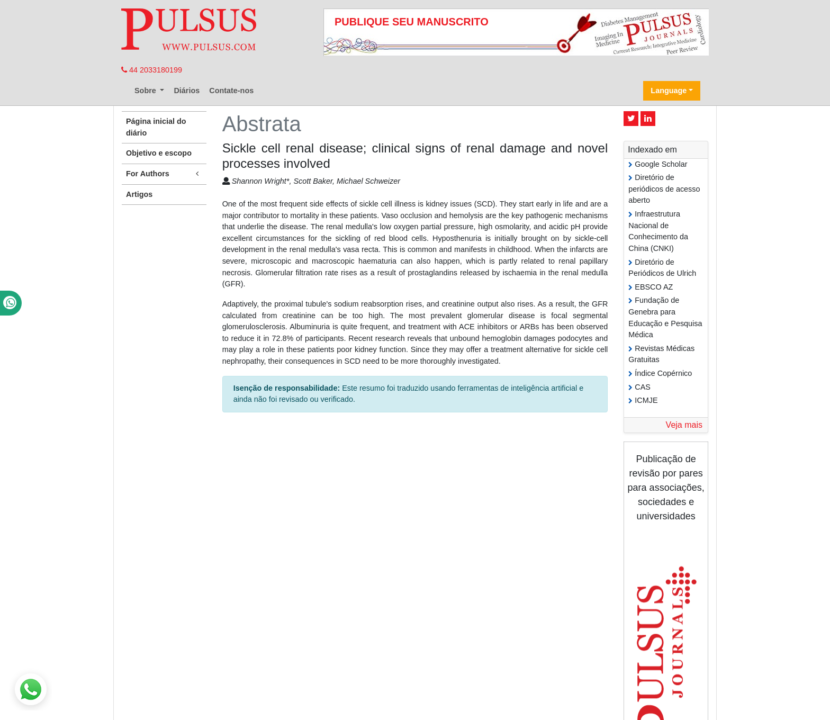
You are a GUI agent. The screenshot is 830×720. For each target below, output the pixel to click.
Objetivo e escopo (159, 153)
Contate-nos (231, 90)
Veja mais (684, 424)
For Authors (164, 173)
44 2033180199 (151, 70)
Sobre (146, 90)
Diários (187, 90)
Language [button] (669, 90)
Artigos (139, 194)
